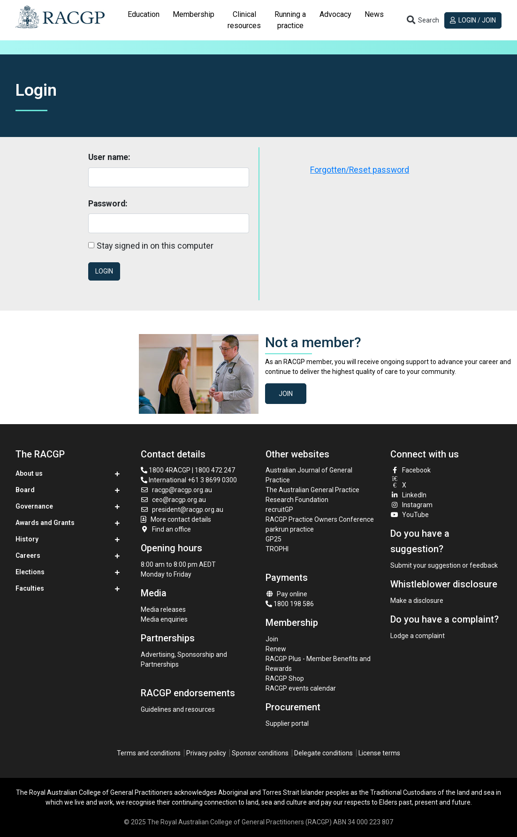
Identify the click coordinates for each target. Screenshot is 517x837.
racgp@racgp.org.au (177, 490)
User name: (109, 157)
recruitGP (279, 509)
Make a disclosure (416, 600)
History (26, 539)
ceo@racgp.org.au (173, 499)
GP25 (274, 539)
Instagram (411, 505)
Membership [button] (193, 14)
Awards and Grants (45, 522)
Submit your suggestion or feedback (444, 565)
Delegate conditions (323, 753)
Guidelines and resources (178, 709)
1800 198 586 (290, 604)
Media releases (163, 609)
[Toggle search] (422, 20)
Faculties (29, 588)
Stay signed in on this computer (155, 246)
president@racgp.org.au (182, 509)
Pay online (287, 594)
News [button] (374, 14)
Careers (27, 555)
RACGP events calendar (301, 688)
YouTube (409, 514)
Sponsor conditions (260, 753)
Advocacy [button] (335, 14)
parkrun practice (290, 529)
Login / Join (473, 20)
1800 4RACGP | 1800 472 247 (188, 470)
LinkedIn (408, 495)
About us (29, 473)
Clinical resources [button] (244, 20)
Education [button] (144, 14)
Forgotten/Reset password (359, 170)
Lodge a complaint (417, 635)
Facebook (410, 470)
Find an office (166, 529)
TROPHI (277, 549)
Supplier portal (287, 723)
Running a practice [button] (290, 20)
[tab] (143, 20)
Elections (30, 572)
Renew (276, 649)
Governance (34, 506)
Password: (108, 203)
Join (286, 393)
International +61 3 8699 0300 (189, 480)
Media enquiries (164, 619)
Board (25, 490)
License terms (379, 753)
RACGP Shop (285, 678)
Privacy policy (206, 753)
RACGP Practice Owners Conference (320, 519)
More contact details (181, 519)
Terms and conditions (149, 753)
